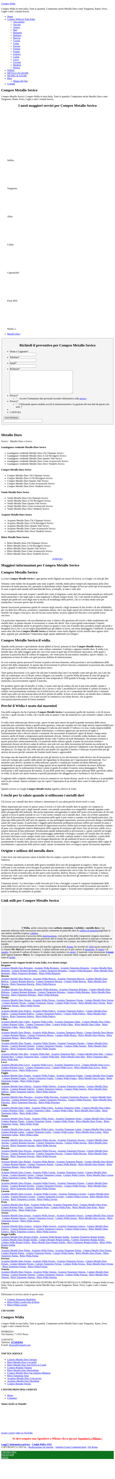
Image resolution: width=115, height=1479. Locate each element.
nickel (73, 956)
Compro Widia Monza (66, 1039)
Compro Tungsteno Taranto (49, 1050)
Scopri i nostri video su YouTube (23, 1436)
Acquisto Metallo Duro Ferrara (16, 1265)
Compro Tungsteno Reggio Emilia (88, 1244)
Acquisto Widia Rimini (43, 1166)
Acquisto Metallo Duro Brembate (23, 1385)
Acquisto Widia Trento (43, 1123)
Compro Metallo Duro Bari (90, 1058)
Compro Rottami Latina (13, 1136)
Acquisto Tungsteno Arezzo (70, 1220)
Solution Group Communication (70, 1451)
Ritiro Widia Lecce (28, 1074)
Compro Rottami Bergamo (25, 975)
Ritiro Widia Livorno (47, 1204)
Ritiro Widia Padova (45, 1021)
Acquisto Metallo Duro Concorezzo (24, 1383)
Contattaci (12, 1402)
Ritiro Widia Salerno (46, 1096)
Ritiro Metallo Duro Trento (89, 1125)
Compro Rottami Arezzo (14, 1222)
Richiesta (15, 369)
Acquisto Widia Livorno (45, 1198)
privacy (83, 403)
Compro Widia (8, 3)
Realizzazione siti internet (40, 1451)
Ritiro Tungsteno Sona (18, 1380)
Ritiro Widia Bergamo (49, 978)
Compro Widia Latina (63, 1136)
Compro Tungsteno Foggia (41, 1082)
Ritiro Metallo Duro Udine (88, 1029)
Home (10, 1400)
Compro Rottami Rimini (14, 1169)
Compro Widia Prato (61, 1212)
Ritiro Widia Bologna (48, 999)
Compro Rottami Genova (22, 1233)
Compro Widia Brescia (75, 986)
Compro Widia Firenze (75, 1190)
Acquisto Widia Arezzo (43, 1220)
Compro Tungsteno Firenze (49, 1190)
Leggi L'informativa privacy (15, 1449)
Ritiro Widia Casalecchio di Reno (23, 1306)
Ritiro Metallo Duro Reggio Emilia (49, 1247)
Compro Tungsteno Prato (37, 1212)
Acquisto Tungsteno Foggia (69, 1080)
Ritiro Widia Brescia (46, 988)
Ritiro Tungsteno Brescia (22, 988)
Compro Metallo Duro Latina (97, 1134)
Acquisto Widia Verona (43, 1004)
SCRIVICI (57, 563)
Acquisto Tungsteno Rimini (69, 1166)
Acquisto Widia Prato (41, 1209)
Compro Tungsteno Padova (49, 1018)
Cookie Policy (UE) (42, 1449)
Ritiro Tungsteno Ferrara (14, 1271)
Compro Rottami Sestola (19, 1388)
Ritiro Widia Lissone (17, 1309)
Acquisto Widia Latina (43, 1134)
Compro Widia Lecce (62, 1072)
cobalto (33, 937)
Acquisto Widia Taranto (44, 1047)
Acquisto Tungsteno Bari (63, 1058)
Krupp (70, 951)
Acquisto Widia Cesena (44, 1177)
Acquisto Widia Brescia (44, 983)
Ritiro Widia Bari (9, 1064)
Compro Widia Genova (76, 1233)
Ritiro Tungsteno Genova (22, 1236)
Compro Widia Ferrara (74, 1268)
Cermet (110, 956)
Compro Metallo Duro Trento (97, 1123)
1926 (91, 951)
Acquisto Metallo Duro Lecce (15, 1069)
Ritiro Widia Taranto (46, 1053)
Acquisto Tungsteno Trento (68, 1123)
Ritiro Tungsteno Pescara (22, 1160)
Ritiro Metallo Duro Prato (85, 1212)
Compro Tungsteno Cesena (48, 1179)
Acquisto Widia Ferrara (44, 1265)
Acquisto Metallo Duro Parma (16, 1255)
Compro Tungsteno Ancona (49, 1147)
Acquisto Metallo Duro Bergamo (17, 972)
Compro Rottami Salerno (22, 1093)
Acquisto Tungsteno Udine (68, 1026)
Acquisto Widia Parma (43, 1255)
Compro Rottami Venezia (23, 1279)
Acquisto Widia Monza (43, 1037)
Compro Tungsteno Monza (41, 1039)
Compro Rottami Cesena (22, 1179)
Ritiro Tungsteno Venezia (23, 1282)
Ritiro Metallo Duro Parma (88, 1257)
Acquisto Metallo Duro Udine (16, 1026)
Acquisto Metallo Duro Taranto (16, 1047)
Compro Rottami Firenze (22, 1190)
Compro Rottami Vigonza (19, 1372)
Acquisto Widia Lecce (42, 1069)
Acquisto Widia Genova (45, 1230)
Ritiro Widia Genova (46, 1236)
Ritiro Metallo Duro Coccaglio (22, 1366)
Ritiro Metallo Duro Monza (91, 1039)
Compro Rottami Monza (14, 1039)
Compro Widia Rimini (66, 1169)
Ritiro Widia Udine (28, 1031)
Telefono (14, 357)
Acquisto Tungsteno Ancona (71, 1144)
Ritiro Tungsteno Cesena (14, 1182)
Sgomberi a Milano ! (90, 1443)
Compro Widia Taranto (75, 1050)
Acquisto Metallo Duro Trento (16, 1123)
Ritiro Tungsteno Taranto (22, 1053)
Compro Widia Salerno (75, 1093)
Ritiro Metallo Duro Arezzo (92, 1222)
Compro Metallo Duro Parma (97, 1255)
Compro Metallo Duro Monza (98, 1037)
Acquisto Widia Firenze (44, 1187)
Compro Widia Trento (64, 1125)
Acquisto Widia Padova (44, 1015)
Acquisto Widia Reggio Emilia (55, 1241)
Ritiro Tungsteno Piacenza (24, 1107)
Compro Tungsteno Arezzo (41, 1222)
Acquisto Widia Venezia (45, 1276)
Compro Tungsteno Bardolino (21, 1304)
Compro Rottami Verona (14, 1007)
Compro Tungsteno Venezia (50, 1279)
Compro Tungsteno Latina (39, 1136)
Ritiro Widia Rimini (29, 1171)
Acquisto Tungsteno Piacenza (74, 1101)
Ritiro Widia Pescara (46, 1160)
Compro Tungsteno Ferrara (48, 1268)
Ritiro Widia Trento (29, 1128)
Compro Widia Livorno (77, 1201)
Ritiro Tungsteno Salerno (22, 1096)
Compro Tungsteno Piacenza (53, 1104)
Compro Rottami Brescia (22, 986)
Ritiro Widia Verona (30, 1010)
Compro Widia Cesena (74, 1179)
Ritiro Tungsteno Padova (22, 1021)
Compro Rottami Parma (13, 1257)
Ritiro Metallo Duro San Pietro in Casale (26, 1369)
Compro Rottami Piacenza (24, 1104)
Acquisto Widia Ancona (44, 1144)
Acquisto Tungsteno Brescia (71, 983)
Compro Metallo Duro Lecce (96, 1069)
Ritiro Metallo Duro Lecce (87, 1072)
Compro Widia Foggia (66, 1082)
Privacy (14, 400)
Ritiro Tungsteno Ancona (22, 1150)
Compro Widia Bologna (78, 996)
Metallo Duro (13, 334)
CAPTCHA (15, 416)
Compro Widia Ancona (76, 1147)
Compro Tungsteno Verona (41, 1007)
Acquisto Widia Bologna (46, 994)
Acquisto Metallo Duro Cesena (16, 1177)
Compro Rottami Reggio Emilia (54, 1244)
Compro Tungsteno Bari (27, 1061)
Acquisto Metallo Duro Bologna (17, 994)
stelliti (12, 962)
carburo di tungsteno (89, 935)
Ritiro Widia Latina (29, 1139)
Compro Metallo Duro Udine (96, 1026)
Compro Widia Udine (63, 1029)
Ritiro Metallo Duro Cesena (100, 1179)
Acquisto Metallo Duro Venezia (16, 1276)
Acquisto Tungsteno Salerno (71, 1091)
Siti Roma (92, 1451)
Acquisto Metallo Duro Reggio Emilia (19, 1241)
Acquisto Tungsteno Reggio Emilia (88, 1241)
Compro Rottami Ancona (22, 1147)
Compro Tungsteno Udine (38, 1029)
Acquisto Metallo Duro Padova (16, 1015)
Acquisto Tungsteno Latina (68, 1134)
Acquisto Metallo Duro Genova (16, 1230)
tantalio (4, 956)
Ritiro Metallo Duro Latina (88, 1136)
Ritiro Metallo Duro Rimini (91, 1169)
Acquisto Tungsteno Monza (69, 1037)
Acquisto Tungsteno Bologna (73, 994)
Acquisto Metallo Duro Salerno (16, 1091)
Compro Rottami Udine (12, 1029)
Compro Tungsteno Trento (39, 1125)
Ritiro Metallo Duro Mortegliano (23, 1374)
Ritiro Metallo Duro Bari (73, 1061)
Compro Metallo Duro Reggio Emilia (19, 1244)
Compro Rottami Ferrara (22, 1268)
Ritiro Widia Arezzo (30, 1225)
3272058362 (17, 1347)
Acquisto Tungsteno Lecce (67, 1069)
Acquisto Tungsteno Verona (70, 1004)
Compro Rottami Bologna (24, 996)
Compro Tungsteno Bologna (51, 996)
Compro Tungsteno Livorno (50, 1201)
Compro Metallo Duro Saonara (22, 1364)
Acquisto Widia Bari (40, 1058)
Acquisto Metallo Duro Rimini (16, 1166)
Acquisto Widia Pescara (44, 1155)
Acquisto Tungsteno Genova (72, 1230)
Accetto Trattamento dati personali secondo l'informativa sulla (53, 403)
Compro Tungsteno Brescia (49, 986)
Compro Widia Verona (66, 1007)
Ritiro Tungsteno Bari (97, 1061)
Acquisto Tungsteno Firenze (71, 1187)
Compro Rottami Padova (22, 1018)
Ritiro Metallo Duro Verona (92, 1007)
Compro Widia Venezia (76, 1279)
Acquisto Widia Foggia (43, 1080)
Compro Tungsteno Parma (39, 1257)
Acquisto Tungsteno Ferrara (70, 1265)
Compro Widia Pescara (75, 1158)
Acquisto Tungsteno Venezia (72, 1276)
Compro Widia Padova (74, 1018)
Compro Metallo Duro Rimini (98, 1166)
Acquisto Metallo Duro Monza (16, 1037)
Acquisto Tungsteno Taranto (71, 1047)
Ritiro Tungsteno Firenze (22, 1193)
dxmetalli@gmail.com (19, 1349)
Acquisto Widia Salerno (44, 1091)
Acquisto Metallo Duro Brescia (16, 983)
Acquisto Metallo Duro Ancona (16, 1144)
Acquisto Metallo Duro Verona (16, 1004)
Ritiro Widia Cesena (37, 1182)
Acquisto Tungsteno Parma (68, 1255)
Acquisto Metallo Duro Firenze (16, 1187)
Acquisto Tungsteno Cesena (70, 1177)
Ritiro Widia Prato (27, 1214)
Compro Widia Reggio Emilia (15, 1247)
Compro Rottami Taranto (22, 1050)
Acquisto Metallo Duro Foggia (16, 1080)
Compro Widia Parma (63, 1257)
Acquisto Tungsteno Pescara (71, 1155)
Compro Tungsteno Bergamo (53, 975)
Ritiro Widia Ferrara (37, 1271)
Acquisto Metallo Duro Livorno (16, 1198)
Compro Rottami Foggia (14, 1082)
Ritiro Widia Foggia (29, 1085)
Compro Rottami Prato (12, 1212)
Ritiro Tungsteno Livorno (23, 1204)
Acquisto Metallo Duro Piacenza (17, 1101)
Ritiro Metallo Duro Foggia (91, 1082)
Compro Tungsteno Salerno (49, 1093)
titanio (101, 954)
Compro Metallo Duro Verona (99, 1004)
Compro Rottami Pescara (22, 1158)
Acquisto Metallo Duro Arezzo (16, 1220)
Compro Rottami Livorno (23, 1201)
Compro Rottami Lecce (12, 1072)
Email (13, 363)
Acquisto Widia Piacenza (46, 1101)
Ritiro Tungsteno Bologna (24, 999)
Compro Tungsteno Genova (50, 1233)
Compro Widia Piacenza (80, 1104)
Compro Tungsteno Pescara (49, 1158)
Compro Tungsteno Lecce (38, 1072)
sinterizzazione (49, 940)
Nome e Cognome (19, 351)
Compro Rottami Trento (13, 1125)
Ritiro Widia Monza (29, 1042)
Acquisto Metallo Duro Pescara (16, 1155)
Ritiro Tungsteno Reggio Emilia (82, 1247)
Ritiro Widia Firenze (46, 1193)
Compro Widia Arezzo (66, 1222)
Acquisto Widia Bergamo (46, 972)
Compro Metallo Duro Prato (93, 1209)
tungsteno (89, 954)
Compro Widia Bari (50, 1061)
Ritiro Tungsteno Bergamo (25, 978)
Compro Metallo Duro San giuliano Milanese (29, 1377)
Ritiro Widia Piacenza (49, 1107)
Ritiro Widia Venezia (47, 1282)
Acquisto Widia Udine (43, 1026)
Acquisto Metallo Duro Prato (15, 1209)
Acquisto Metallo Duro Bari (15, 1058)
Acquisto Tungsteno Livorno (72, 1198)
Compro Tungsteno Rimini (41, 1169)
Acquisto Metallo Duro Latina (16, 1134)
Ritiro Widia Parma (29, 1260)
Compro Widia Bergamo (81, 975)
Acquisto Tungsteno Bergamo (75, 972)
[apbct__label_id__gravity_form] (23, 425)
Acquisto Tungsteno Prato (65, 1209)
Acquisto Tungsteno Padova (71, 1015)
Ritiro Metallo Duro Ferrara (100, 1268)
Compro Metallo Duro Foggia (98, 1080)
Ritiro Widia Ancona (46, 1150)
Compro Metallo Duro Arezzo (99, 1220)
